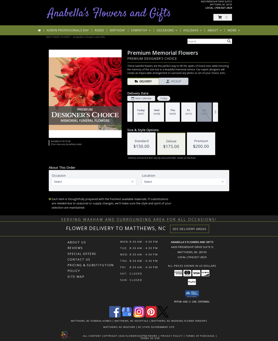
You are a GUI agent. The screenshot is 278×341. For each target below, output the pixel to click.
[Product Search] (207, 41)
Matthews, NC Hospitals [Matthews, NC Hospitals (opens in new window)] (132, 320)
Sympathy (141, 30)
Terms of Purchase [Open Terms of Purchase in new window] (200, 335)
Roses (99, 30)
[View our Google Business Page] (127, 316)
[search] (229, 41)
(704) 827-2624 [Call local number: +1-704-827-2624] (223, 7)
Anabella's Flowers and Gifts (109, 13)
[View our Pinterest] (151, 316)
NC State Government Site (156, 326)
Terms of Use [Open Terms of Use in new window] (150, 338)
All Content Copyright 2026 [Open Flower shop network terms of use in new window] (104, 335)
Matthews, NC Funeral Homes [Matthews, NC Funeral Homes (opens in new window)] (91, 320)
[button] (222, 17)
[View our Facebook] (115, 316)
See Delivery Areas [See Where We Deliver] (190, 229)
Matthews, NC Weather (119, 326)
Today (163, 98)
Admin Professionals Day (68, 30)
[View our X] (163, 316)
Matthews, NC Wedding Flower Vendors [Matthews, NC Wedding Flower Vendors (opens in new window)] (179, 320)
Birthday (117, 30)
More (234, 30)
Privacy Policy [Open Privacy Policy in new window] (172, 335)
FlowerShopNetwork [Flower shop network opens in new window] (141, 335)
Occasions (167, 30)
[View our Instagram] (139, 316)
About (215, 30)
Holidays (192, 30)
